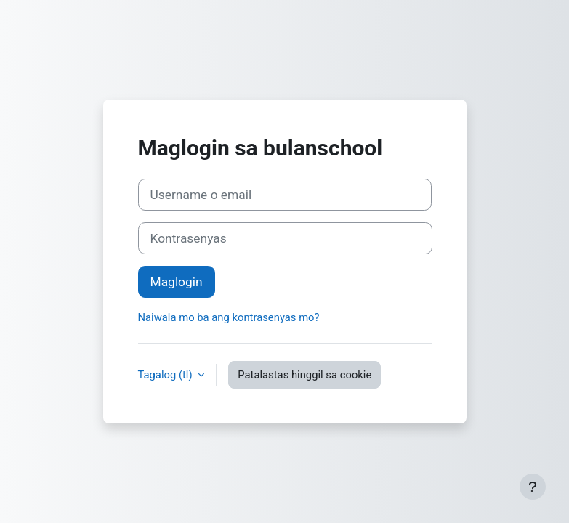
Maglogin (176, 282)
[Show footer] (533, 487)
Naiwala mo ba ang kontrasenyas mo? (229, 317)
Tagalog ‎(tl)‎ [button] (166, 374)
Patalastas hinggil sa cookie (304, 374)
